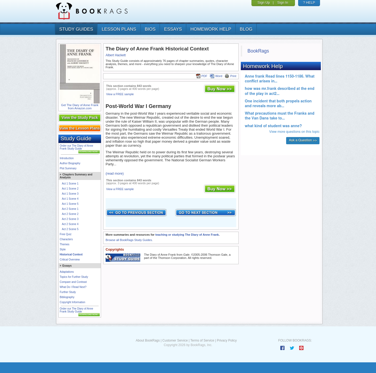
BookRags (258, 51)
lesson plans (119, 29)
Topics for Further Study (74, 276)
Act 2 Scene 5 (70, 229)
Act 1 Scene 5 (70, 203)
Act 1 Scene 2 (70, 188)
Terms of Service (202, 340)
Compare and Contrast (73, 281)
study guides (76, 29)
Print (230, 76)
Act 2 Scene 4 (70, 224)
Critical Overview (70, 259)
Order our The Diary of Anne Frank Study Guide (76, 147)
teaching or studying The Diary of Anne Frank (187, 234)
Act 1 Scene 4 (70, 198)
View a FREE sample (120, 94)
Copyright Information (72, 302)
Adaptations (67, 271)
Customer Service (175, 340)
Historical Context (71, 254)
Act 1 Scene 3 (70, 193)
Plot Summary (68, 168)
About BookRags (148, 340)
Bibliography (67, 297)
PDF (201, 76)
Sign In (282, 3)
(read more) (115, 173)
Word (216, 76)
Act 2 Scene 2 (70, 213)
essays (173, 29)
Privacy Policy (227, 340)
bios (150, 29)
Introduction (67, 158)
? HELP (309, 3)
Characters (66, 239)
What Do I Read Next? (73, 287)
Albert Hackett (116, 55)
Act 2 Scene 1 (70, 208)
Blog (246, 29)
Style (63, 249)
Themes (64, 244)
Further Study (68, 292)
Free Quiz (65, 234)
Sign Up (264, 3)
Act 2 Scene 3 (70, 219)
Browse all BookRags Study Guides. (129, 240)
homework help (210, 29)
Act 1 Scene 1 (70, 183)
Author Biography (70, 163)
